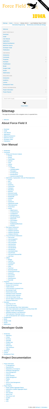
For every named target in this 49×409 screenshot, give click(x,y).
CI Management (10, 365)
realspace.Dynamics (13, 230)
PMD (7, 399)
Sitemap (5, 23)
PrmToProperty (14, 172)
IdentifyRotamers (14, 215)
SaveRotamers (12, 278)
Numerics (8, 339)
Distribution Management (12, 370)
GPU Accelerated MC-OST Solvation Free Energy (19, 315)
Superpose (11, 201)
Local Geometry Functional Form (14, 288)
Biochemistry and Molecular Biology (36, 25)
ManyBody (11, 189)
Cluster (10, 183)
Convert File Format (11, 305)
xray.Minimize (11, 249)
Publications (6, 50)
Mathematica (6, 72)
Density (10, 155)
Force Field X (24, 104)
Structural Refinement (11, 300)
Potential (8, 344)
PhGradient (13, 171)
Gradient (12, 167)
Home (10, 23)
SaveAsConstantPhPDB (16, 176)
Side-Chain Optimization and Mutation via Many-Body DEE (21, 309)
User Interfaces (10, 347)
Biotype (10, 259)
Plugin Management (11, 377)
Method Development (8, 43)
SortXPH (12, 225)
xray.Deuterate (12, 244)
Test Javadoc (9, 392)
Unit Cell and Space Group (13, 297)
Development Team (8, 84)
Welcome (5, 29)
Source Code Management (13, 382)
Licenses (8, 374)
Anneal (10, 179)
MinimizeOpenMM (13, 195)
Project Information (24, 89)
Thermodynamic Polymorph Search (15, 314)
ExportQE (10, 280)
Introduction (6, 55)
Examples (24, 61)
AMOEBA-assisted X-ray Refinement (15, 312)
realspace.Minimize (13, 234)
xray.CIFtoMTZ (12, 241)
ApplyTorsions (14, 210)
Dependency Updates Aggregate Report (16, 389)
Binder (4, 66)
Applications (6, 41)
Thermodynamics (12, 205)
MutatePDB (11, 196)
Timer (9, 162)
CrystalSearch (14, 213)
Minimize (10, 191)
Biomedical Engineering (18, 25)
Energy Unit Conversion (12, 285)
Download (5, 34)
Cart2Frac (10, 261)
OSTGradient (13, 220)
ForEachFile (11, 186)
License (5, 82)
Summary (8, 384)
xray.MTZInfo (11, 252)
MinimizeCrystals (12, 193)
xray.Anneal (11, 237)
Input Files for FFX (11, 303)
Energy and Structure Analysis (14, 154)
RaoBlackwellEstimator (16, 223)
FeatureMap (11, 159)
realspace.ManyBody (13, 232)
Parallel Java (9, 342)
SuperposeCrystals (13, 203)
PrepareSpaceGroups (14, 271)
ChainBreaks (11, 263)
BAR (9, 181)
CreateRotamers (14, 212)
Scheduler (10, 198)
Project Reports (24, 92)
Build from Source (8, 45)
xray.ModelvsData (13, 251)
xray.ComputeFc (12, 242)
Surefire (8, 397)
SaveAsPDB (11, 275)
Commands (24, 57)
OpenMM (8, 340)
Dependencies (10, 367)
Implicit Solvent (10, 286)
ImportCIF (10, 264)
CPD (7, 401)
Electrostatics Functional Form (14, 283)
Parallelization (6, 64)
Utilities (8, 258)
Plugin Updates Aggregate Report (15, 387)
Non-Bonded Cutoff (11, 290)
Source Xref (9, 394)
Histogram (11, 188)
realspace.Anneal (12, 229)
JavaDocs (5, 80)
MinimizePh (13, 218)
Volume (10, 164)
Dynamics (10, 184)
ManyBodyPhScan (15, 217)
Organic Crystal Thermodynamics (15, 310)
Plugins (8, 379)
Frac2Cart (10, 268)
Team (7, 380)
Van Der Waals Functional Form (14, 298)
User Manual (6, 38)
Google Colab (6, 68)
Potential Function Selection (13, 295)
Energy (10, 157)
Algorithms (9, 335)
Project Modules (10, 375)
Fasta (9, 266)
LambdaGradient (14, 169)
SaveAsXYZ (11, 276)
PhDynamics (13, 222)
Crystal (8, 337)
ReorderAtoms (14, 174)
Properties (24, 59)
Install (4, 36)
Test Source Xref (10, 396)
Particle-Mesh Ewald (11, 292)
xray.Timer (11, 256)
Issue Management (11, 372)
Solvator (10, 161)
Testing (10, 166)
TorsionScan (11, 206)
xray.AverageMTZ (12, 239)
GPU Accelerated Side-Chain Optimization (17, 307)
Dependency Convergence (13, 369)
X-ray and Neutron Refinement (14, 235)
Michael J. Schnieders (41, 407)
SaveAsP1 (11, 273)
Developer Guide (7, 47)
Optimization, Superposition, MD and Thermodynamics (20, 178)
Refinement (9, 345)
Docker (5, 70)
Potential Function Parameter (13, 293)
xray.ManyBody (12, 247)
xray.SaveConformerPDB (14, 254)
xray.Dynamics (12, 246)
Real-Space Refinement (12, 227)
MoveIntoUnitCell (12, 269)
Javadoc (8, 391)
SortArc (10, 200)
